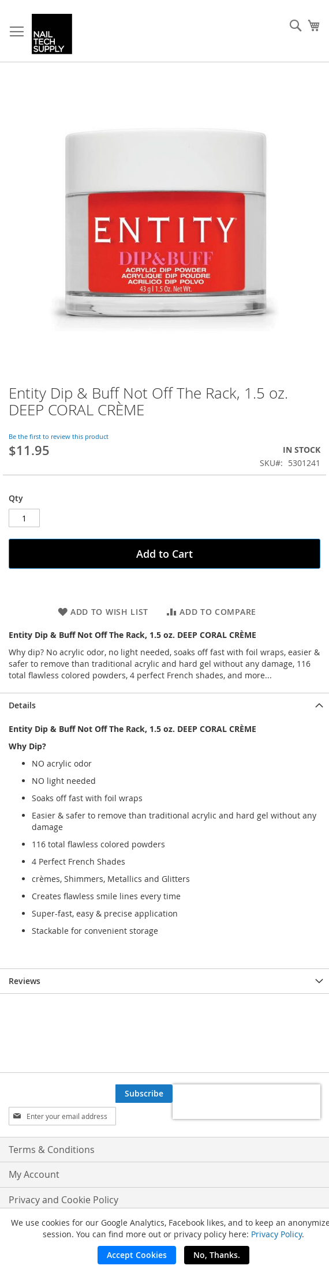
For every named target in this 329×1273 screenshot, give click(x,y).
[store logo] (52, 34)
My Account (34, 1174)
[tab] (164, 705)
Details (22, 705)
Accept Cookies (137, 1254)
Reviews (24, 980)
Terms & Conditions (52, 1149)
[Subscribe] (144, 1093)
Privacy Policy (276, 1234)
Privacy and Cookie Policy (63, 1199)
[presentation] (246, 1101)
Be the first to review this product (59, 436)
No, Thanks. (216, 1254)
